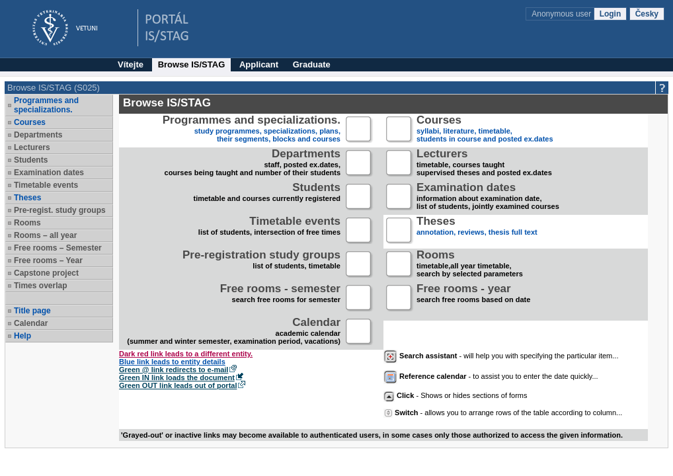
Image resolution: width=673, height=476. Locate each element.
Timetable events (46, 185)
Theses (27, 197)
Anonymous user (562, 14)
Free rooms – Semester (58, 248)
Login (610, 14)
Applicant (258, 64)
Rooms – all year (45, 235)
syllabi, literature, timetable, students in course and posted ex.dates (484, 130)
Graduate (312, 64)
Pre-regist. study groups (60, 210)
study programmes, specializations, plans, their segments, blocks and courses (251, 130)
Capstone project (46, 273)
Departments (38, 134)
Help (22, 335)
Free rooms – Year (48, 260)
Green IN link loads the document (177, 377)
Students (31, 160)
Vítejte (130, 64)
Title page (32, 310)
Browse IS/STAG (191, 64)
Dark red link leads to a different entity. (186, 354)
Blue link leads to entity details (172, 362)
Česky (646, 14)
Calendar (31, 323)
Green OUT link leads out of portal (178, 385)
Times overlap (40, 285)
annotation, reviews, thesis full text (476, 231)
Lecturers (32, 147)
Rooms (27, 222)
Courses (30, 122)
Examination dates (49, 172)
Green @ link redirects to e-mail (173, 370)
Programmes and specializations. (46, 105)
